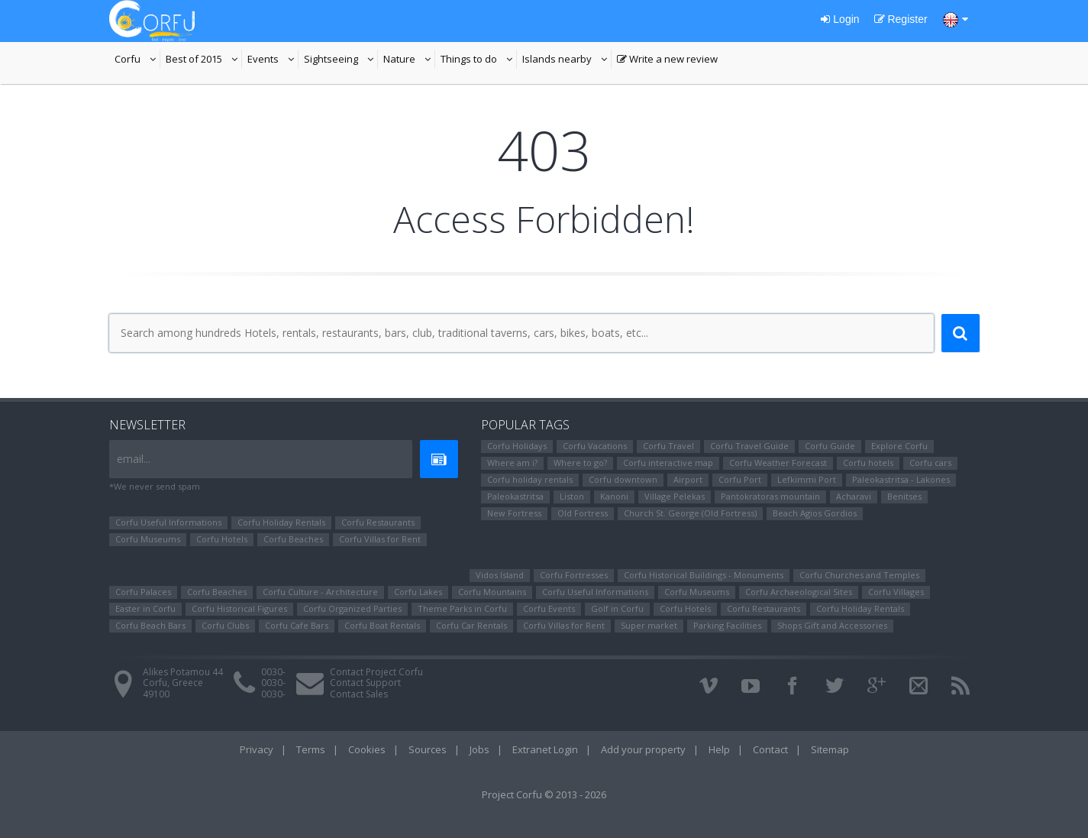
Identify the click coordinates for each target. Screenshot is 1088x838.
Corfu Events (549, 608)
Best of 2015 (204, 60)
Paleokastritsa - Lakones (901, 479)
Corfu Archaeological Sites (798, 591)
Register (901, 19)
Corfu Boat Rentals (382, 625)
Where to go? (580, 462)
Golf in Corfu (617, 608)
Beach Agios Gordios (815, 513)
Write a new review (667, 60)
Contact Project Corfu (376, 671)
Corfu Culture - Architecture (320, 591)
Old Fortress (582, 513)
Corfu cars (930, 462)
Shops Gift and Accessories (832, 625)
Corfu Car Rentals (471, 625)
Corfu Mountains (492, 591)
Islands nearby (567, 60)
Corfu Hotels (221, 539)
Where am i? (512, 462)
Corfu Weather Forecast (778, 462)
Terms (310, 749)
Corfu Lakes (418, 591)
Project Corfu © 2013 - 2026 (544, 794)
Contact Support (365, 682)
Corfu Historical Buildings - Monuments (703, 575)
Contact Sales (359, 694)
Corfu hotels (868, 462)
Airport (687, 479)
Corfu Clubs (225, 625)
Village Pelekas (674, 496)
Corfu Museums (147, 539)
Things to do (479, 60)
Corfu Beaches (293, 539)
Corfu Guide (830, 445)
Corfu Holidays (517, 445)
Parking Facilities (727, 625)
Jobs (479, 749)
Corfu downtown (623, 479)
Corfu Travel (668, 445)
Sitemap (830, 749)
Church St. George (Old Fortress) (690, 513)
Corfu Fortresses (574, 575)
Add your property (643, 749)
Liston (572, 496)
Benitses (904, 496)
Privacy (256, 749)
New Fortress (514, 513)
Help (719, 749)
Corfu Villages (896, 591)
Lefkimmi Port (806, 479)
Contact (770, 749)
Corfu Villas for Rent (380, 539)
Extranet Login (545, 749)
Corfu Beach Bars (150, 625)
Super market (649, 625)
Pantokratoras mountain (770, 496)
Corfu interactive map (668, 462)
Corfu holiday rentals (530, 479)
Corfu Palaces (143, 591)
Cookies (367, 749)
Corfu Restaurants (378, 522)
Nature (409, 60)
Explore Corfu (899, 445)
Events (273, 60)
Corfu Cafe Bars (296, 625)
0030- (273, 671)
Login (840, 19)
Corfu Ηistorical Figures (239, 608)
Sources (427, 749)
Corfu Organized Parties (352, 608)
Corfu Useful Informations (168, 522)
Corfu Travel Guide (749, 445)
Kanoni (614, 496)
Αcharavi (853, 496)
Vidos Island (500, 575)
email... (133, 458)
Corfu (137, 60)
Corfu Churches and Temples (859, 575)
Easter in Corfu (145, 608)
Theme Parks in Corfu (462, 608)
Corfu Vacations (595, 445)
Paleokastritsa (515, 496)
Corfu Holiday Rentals (281, 522)
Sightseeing (341, 60)
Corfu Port (739, 479)
